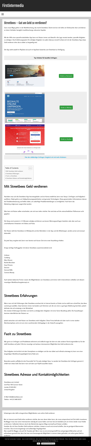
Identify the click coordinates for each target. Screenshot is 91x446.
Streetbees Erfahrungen (13, 173)
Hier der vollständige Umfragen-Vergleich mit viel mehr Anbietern (45, 157)
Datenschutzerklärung (48, 443)
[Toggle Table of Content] (29, 168)
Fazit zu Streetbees (11, 176)
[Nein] (89, 441)
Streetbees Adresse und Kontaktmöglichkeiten (19, 178)
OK (38, 443)
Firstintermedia (13, 5)
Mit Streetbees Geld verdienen (14, 171)
